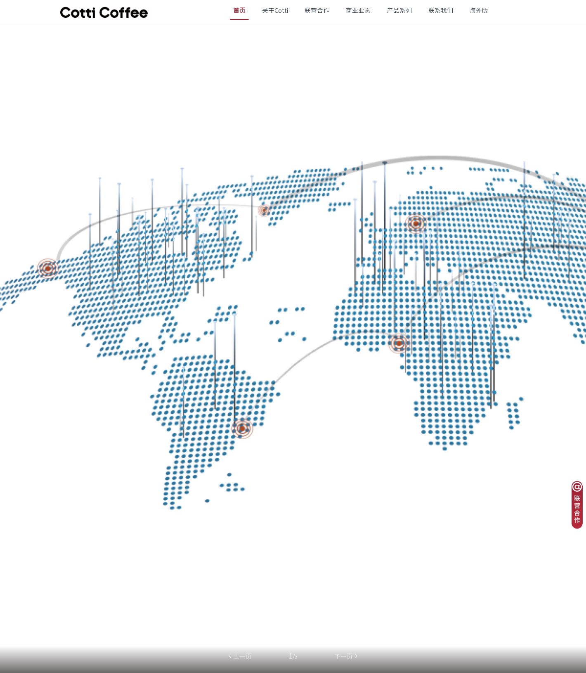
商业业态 (358, 10)
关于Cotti (275, 10)
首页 (239, 10)
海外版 (479, 10)
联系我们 (440, 10)
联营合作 (317, 10)
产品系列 (399, 10)
